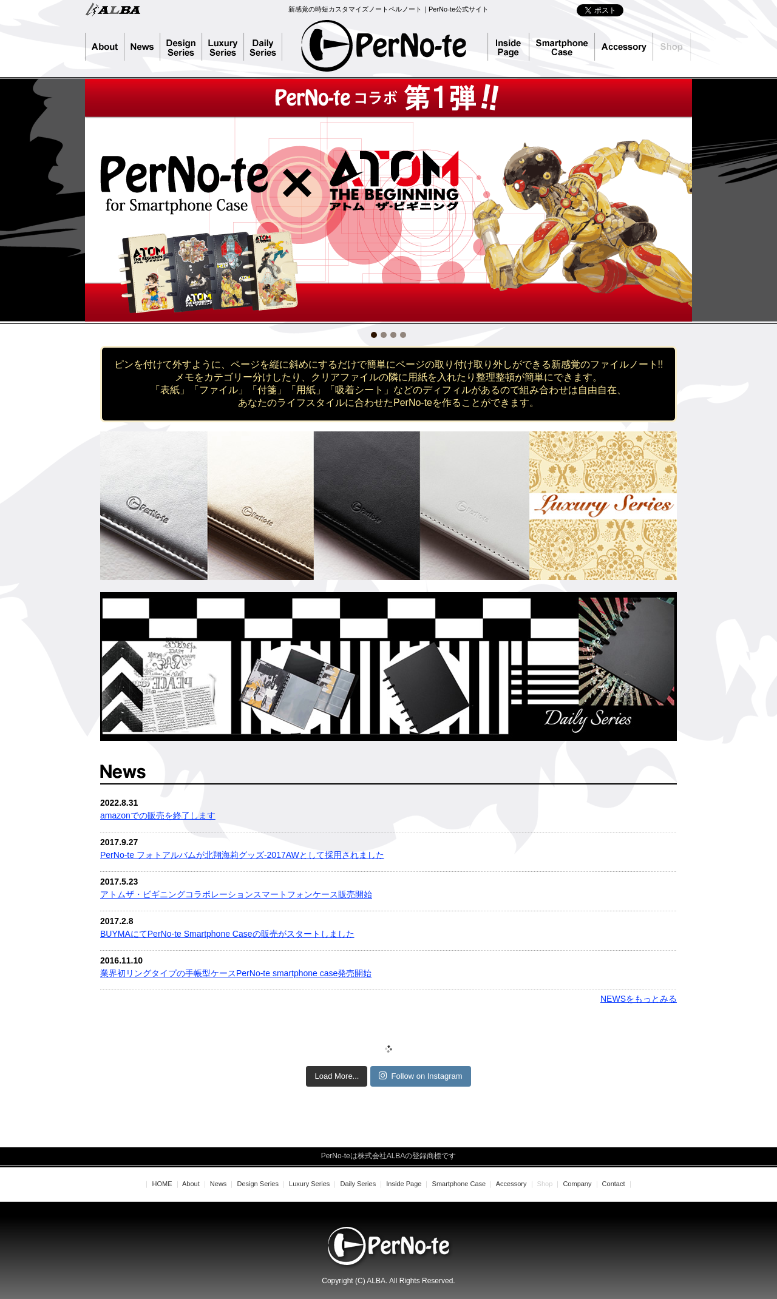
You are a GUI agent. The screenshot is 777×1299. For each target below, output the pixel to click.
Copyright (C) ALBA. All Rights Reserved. (388, 1281)
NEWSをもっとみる (638, 999)
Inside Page (508, 47)
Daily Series (268, 47)
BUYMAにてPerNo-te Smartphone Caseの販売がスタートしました (227, 934)
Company (577, 1183)
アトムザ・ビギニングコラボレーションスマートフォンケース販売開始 (236, 894)
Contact (613, 1183)
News (142, 47)
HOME (162, 1183)
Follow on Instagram (420, 1076)
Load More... (336, 1076)
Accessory (624, 47)
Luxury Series (223, 47)
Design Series (181, 47)
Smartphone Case (562, 47)
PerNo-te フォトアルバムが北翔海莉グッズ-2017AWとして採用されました (242, 855)
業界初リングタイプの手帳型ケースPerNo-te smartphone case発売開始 (236, 973)
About (191, 1183)
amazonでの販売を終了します (157, 815)
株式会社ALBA (112, 9)
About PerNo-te (104, 47)
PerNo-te (383, 45)
